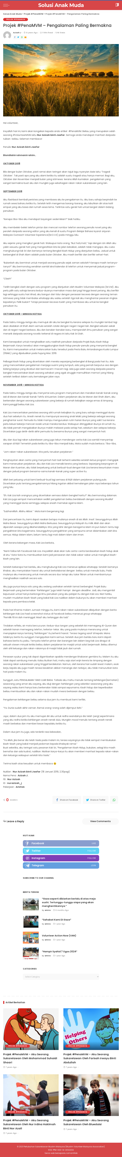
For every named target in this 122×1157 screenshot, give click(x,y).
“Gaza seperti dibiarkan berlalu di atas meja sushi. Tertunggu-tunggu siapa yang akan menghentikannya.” (70, 903)
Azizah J (17, 33)
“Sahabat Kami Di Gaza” (57, 920)
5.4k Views (60, 33)
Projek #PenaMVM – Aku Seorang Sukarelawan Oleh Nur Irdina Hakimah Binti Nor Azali (29, 1124)
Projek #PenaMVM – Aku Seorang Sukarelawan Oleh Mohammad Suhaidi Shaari (30, 1059)
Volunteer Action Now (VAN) (60, 936)
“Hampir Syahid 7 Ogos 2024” (60, 952)
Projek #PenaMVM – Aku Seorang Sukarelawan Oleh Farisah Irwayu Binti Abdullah (89, 1059)
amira (48, 911)
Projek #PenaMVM (16, 19)
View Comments (98, 821)
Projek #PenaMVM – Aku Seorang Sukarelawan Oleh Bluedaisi (86, 1122)
